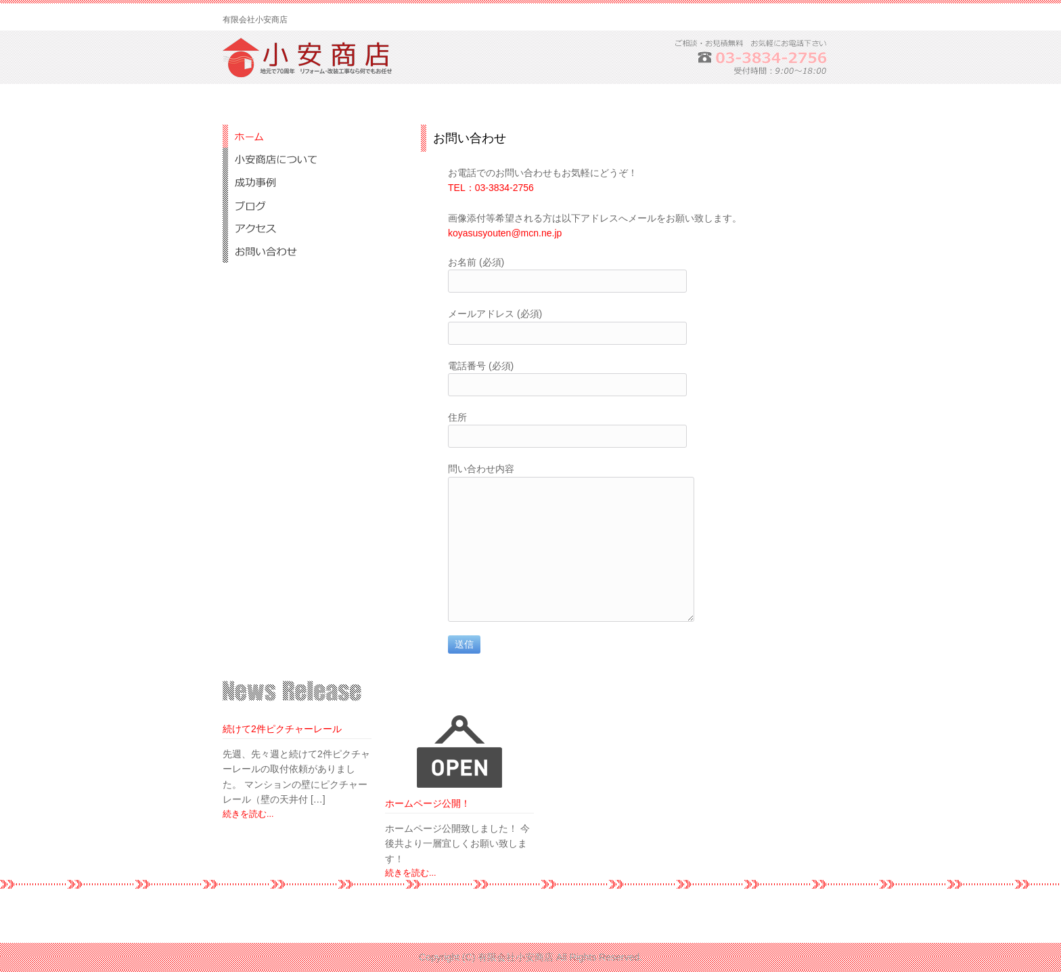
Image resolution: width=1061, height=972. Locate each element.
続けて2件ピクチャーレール (282, 728)
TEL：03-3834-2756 (491, 187)
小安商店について (311, 159)
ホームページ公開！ (427, 803)
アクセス (311, 228)
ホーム (311, 136)
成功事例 (311, 182)
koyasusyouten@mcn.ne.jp (505, 233)
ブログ (311, 205)
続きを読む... (248, 814)
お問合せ (311, 251)
